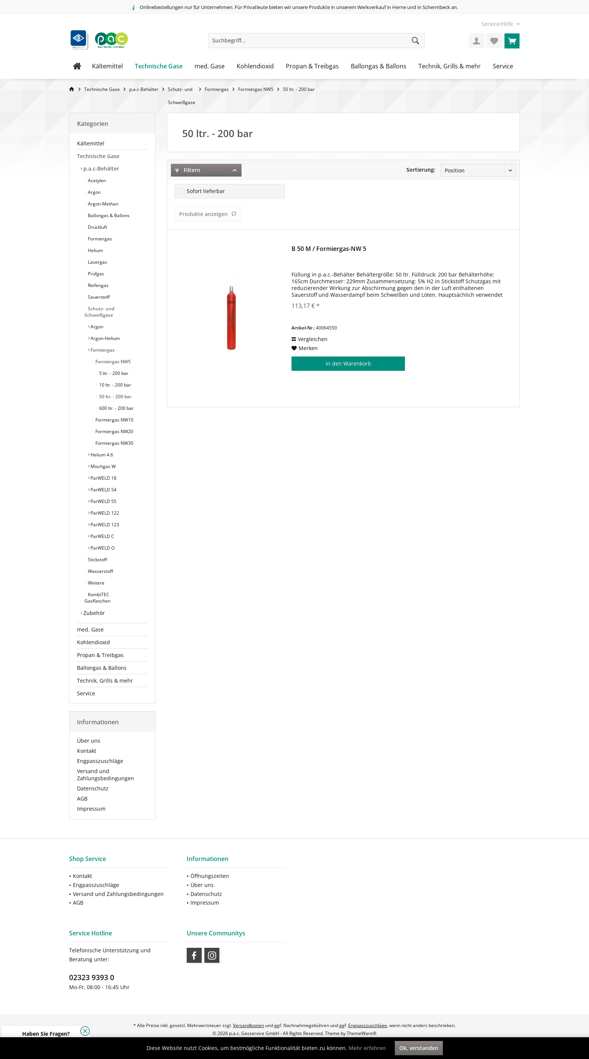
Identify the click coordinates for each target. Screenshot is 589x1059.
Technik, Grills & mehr (105, 680)
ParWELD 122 (104, 513)
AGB (82, 798)
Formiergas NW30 (113, 443)
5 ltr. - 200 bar (113, 373)
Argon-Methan (102, 204)
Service (86, 693)
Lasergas (97, 262)
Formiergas (99, 239)
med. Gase (90, 629)
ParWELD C (101, 536)
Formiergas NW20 (113, 431)
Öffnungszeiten (209, 875)
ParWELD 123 (104, 524)
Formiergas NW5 (112, 361)
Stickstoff (97, 559)
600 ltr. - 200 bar (116, 408)
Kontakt (86, 750)
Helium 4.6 (101, 455)
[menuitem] (498, 24)
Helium (95, 250)
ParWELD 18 (102, 478)
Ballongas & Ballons (108, 215)
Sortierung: (420, 169)
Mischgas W (102, 466)
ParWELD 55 (102, 501)
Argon (94, 192)
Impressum (91, 808)
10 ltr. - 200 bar (114, 385)
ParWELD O (102, 548)
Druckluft (97, 227)
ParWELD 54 (102, 489)
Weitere (95, 583)
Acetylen (96, 180)
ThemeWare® (361, 1033)
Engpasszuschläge (100, 760)
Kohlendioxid (93, 642)
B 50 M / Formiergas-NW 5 (328, 249)
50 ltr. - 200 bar (114, 396)
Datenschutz (93, 788)
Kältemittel (90, 143)
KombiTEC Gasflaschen (97, 597)
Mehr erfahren (367, 1047)
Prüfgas (95, 273)
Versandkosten (248, 1025)
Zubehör (93, 612)
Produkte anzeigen (208, 214)
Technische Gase (98, 156)
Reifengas (98, 285)
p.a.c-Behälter (100, 168)
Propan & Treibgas (100, 655)
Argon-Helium (104, 338)
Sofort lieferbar (206, 191)
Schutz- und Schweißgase (99, 311)
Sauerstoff (98, 297)
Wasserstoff (100, 571)
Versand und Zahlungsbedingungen (105, 774)
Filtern (187, 170)
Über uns (88, 740)
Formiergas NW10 (113, 420)
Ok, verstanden (418, 1047)
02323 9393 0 (91, 977)
